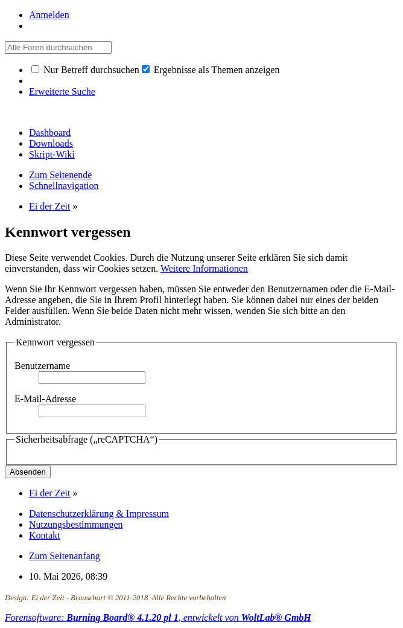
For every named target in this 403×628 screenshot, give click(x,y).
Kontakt (44, 535)
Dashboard (50, 132)
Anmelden (49, 15)
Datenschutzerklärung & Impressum (99, 513)
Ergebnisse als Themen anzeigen (211, 70)
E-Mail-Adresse (45, 399)
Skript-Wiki (52, 154)
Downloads (51, 143)
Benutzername (42, 365)
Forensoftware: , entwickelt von (158, 617)
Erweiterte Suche (62, 91)
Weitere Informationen (204, 268)
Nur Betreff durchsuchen (85, 70)
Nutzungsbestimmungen (76, 524)
